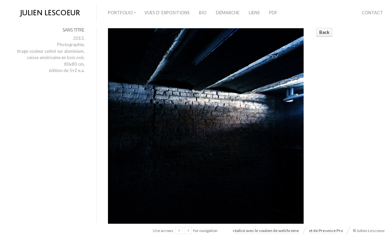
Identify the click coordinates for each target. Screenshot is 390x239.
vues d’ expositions (167, 12)
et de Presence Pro (326, 230)
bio (203, 12)
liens (254, 12)
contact (372, 12)
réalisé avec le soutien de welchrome (266, 230)
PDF (273, 12)
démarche (228, 12)
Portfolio (120, 12)
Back (324, 32)
